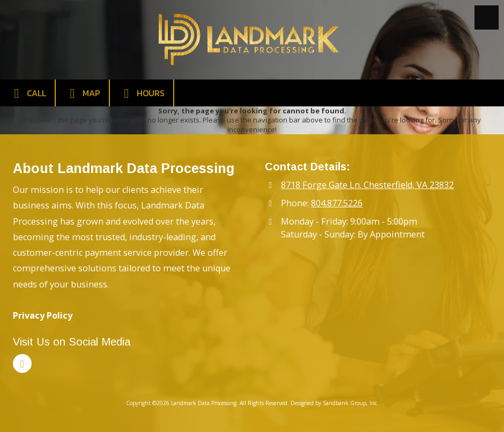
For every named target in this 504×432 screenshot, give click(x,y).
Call (27, 93)
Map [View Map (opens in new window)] (82, 93)
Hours (141, 93)
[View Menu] (487, 17)
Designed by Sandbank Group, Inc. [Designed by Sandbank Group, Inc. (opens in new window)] (335, 403)
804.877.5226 (336, 203)
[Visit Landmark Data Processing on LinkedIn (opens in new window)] (22, 363)
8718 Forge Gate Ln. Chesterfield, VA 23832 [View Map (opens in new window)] (367, 185)
